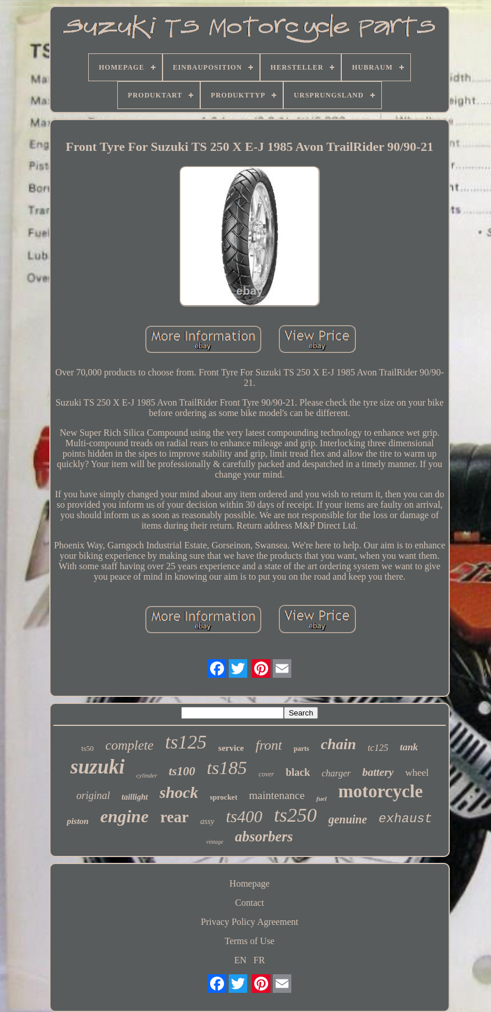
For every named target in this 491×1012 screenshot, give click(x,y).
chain (338, 744)
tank (409, 747)
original (93, 795)
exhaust (405, 819)
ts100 (182, 771)
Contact (249, 903)
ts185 (227, 767)
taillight (135, 797)
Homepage (249, 883)
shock (179, 792)
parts (301, 748)
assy (207, 821)
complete (130, 745)
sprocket (223, 797)
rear (174, 817)
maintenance (277, 795)
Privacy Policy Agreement (249, 922)
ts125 (186, 742)
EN (240, 960)
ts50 (87, 748)
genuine (347, 819)
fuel (321, 798)
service (231, 748)
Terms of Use (250, 941)
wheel (417, 772)
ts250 (295, 815)
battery (377, 772)
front (268, 745)
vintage (214, 841)
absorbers (264, 836)
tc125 (377, 748)
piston (78, 821)
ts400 (244, 816)
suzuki (97, 767)
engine (124, 816)
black (298, 772)
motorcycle (380, 791)
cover (267, 774)
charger (336, 773)
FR (259, 960)
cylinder (146, 775)
